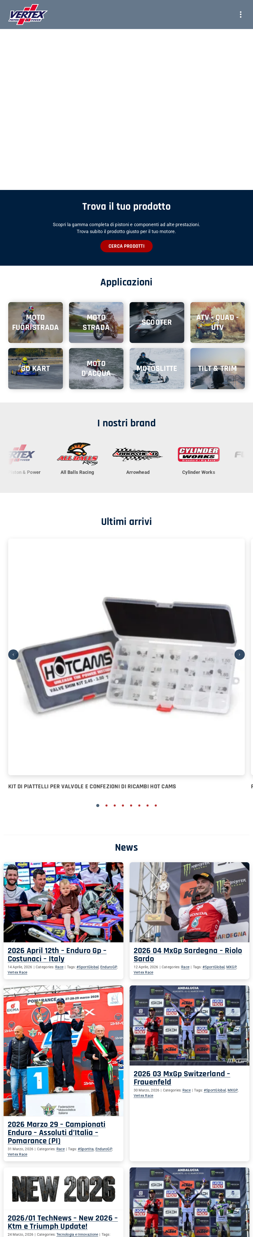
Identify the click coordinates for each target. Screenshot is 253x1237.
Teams (88, 1224)
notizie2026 (42, 1193)
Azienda (89, 1212)
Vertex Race (17, 972)
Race (110, 1113)
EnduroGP (153, 1113)
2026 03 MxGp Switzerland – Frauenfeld (144, 1084)
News (87, 1230)
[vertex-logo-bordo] (28, 6)
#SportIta (135, 1113)
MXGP (219, 967)
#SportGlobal (201, 967)
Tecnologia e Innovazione (102, 1187)
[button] (97, 805)
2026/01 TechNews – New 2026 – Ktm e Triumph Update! (87, 1175)
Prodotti (89, 1218)
